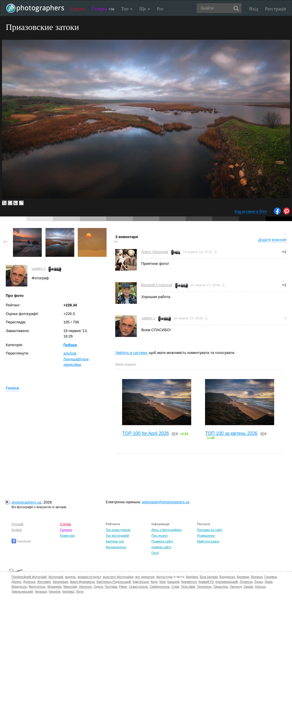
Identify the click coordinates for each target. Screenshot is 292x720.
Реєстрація (275, 8)
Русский (17, 524)
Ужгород (236, 586)
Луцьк (258, 581)
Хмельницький (22, 591)
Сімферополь (160, 586)
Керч (154, 581)
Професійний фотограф (29, 576)
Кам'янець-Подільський (113, 581)
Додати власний (272, 240)
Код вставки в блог (250, 211)
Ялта (79, 591)
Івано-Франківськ (82, 581)
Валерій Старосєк (156, 285)
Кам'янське (141, 581)
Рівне (123, 586)
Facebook (21, 541)
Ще (144, 8)
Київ (162, 581)
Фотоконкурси (116, 547)
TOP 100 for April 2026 (145, 433)
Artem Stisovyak (154, 252)
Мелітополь (37, 586)
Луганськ (246, 581)
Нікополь (85, 586)
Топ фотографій (117, 535)
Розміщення (206, 535)
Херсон (260, 586)
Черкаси (41, 591)
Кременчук (189, 581)
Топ (126, 8)
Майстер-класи (208, 541)
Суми (175, 586)
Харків (248, 586)
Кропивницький (226, 581)
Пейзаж (70, 345)
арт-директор (145, 576)
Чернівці (68, 591)
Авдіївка (192, 576)
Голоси (12, 388)
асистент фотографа (118, 576)
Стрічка (77, 8)
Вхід (253, 8)
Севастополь (138, 586)
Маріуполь (19, 586)
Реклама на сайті (209, 529)
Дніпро (16, 581)
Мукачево (55, 586)
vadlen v (38, 268)
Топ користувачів (118, 529)
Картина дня (115, 541)
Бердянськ (227, 576)
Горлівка (270, 576)
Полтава (111, 586)
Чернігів (54, 591)
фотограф (55, 576)
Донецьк (29, 581)
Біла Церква (209, 576)
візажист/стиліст (89, 576)
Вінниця (257, 576)
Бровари (243, 576)
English (17, 529)
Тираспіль (220, 586)
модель (70, 576)
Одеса (98, 586)
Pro (160, 8)
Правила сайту (162, 541)
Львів (268, 581)
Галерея (103, 8)
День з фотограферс (166, 529)
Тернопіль (204, 586)
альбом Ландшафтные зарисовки (76, 359)
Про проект (159, 535)
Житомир (44, 581)
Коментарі (67, 535)
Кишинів (173, 581)
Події (155, 553)
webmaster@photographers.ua (165, 502)
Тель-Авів (188, 586)
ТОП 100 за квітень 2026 (231, 433)
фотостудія (164, 576)
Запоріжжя (60, 581)
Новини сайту (161, 547)
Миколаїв (70, 586)
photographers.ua (26, 502)
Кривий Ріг (206, 581)
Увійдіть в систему (131, 352)
